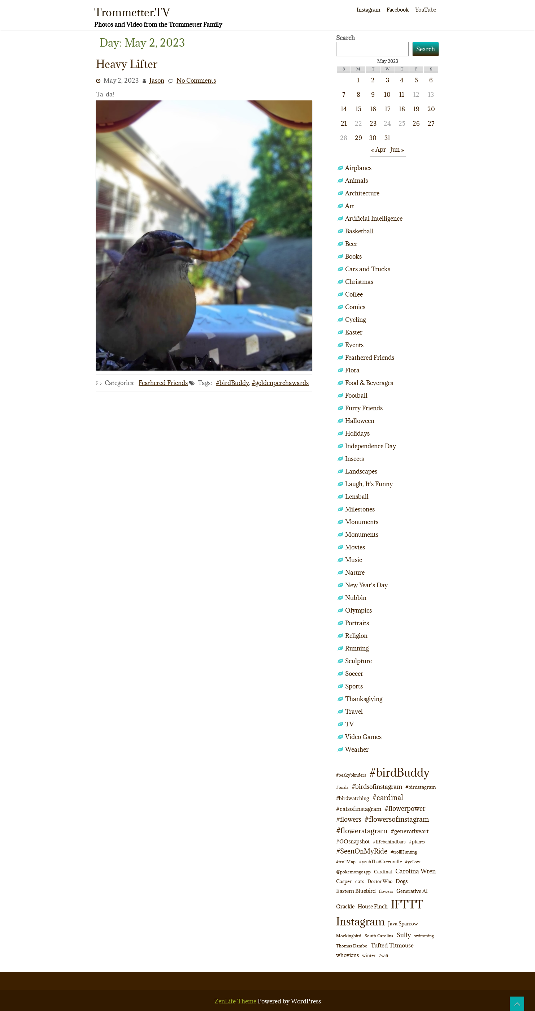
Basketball (359, 231)
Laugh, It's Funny (369, 484)
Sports (354, 686)
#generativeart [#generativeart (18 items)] (410, 831)
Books (353, 256)
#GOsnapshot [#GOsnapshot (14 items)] (353, 841)
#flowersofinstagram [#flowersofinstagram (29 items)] (397, 819)
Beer (351, 244)
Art (349, 206)
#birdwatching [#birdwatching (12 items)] (352, 798)
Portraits (357, 623)
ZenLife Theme (236, 1001)
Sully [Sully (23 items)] (404, 935)
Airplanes (358, 168)
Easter (353, 332)
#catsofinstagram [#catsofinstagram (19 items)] (358, 808)
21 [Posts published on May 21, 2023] (344, 124)
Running (357, 648)
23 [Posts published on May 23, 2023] (373, 124)
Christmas (359, 282)
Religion (356, 636)
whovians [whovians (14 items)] (347, 955)
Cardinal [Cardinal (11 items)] (383, 872)
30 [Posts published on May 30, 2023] (373, 138)
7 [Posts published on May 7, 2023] (343, 95)
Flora (352, 370)
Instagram (368, 9)
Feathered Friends (163, 383)
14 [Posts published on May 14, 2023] (344, 109)
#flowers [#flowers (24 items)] (348, 819)
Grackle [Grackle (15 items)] (345, 906)
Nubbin (355, 598)
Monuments (361, 522)
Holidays (357, 433)
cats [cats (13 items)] (359, 881)
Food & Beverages (369, 383)
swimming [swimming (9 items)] (424, 935)
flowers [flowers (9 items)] (386, 891)
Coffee (354, 294)
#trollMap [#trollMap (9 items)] (346, 861)
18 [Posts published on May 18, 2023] (402, 109)
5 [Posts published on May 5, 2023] (416, 80)
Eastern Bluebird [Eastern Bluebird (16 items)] (356, 890)
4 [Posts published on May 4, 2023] (402, 80)
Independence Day (370, 446)
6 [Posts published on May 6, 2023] (431, 80)
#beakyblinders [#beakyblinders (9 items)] (351, 775)
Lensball (357, 497)
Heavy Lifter (126, 64)
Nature (355, 572)
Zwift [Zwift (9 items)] (383, 955)
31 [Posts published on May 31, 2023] (387, 138)
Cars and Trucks (367, 269)
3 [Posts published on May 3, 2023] (387, 80)
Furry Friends (364, 408)
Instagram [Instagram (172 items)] (360, 921)
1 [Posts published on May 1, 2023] (358, 80)
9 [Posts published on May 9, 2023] (373, 95)
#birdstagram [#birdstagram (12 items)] (420, 787)
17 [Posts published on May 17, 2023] (387, 109)
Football (356, 395)
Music (353, 560)
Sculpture (358, 661)
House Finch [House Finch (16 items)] (373, 906)
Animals (356, 181)
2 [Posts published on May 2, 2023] (373, 80)
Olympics (358, 610)
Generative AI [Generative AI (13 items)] (412, 891)
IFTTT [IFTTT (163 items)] (407, 904)
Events (354, 345)
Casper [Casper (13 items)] (344, 881)
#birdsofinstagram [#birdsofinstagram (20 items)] (377, 787)
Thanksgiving (363, 699)
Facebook (398, 9)
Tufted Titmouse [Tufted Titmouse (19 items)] (392, 945)
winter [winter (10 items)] (368, 955)
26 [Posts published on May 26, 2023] (416, 124)
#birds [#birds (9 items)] (342, 787)
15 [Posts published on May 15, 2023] (358, 109)
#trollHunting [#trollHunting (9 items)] (404, 852)
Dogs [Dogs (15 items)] (402, 881)
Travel (354, 712)
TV (349, 724)
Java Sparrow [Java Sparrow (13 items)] (403, 923)
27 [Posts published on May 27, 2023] (431, 124)
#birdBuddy (232, 383)
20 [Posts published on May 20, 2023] (431, 109)
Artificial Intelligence (374, 218)
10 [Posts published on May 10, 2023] (387, 95)
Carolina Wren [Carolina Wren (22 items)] (415, 871)
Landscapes (361, 471)
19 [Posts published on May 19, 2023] (416, 109)
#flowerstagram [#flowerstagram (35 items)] (361, 830)
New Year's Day (366, 585)
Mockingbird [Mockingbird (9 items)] (348, 935)
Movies (355, 547)
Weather (357, 749)
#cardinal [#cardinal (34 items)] (387, 797)
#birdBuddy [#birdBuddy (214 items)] (399, 772)
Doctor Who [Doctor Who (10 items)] (379, 881)
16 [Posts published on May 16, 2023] (373, 109)
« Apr (378, 150)
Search (345, 38)
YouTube (425, 9)
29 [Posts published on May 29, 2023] (358, 138)
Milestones (360, 509)
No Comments (196, 81)
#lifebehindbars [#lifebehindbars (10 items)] (389, 841)
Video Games (363, 737)
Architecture (362, 193)
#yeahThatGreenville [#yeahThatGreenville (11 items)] (380, 862)
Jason (156, 81)
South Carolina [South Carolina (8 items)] (379, 935)
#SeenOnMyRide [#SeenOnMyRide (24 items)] (361, 851)
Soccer (354, 674)
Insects (354, 459)
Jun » (397, 150)
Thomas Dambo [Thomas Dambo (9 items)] (351, 946)
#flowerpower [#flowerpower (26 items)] (404, 808)
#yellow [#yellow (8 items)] (412, 861)
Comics (355, 307)
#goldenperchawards (280, 383)
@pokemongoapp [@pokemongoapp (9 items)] (353, 871)
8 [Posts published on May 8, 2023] (358, 95)
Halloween (359, 421)
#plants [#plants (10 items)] (417, 841)
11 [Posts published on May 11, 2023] (401, 95)
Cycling (355, 320)
